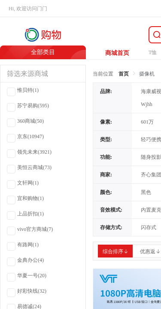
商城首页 (117, 53)
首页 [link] (123, 74)
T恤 (153, 52)
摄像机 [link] (147, 74)
